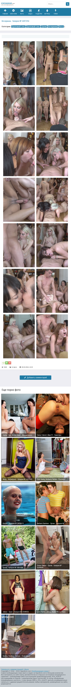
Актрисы (47, 12)
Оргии (43, 26)
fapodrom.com (8, 4)
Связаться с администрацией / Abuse (15, 669)
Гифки (56, 12)
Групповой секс (18, 26)
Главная (5, 12)
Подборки (39, 12)
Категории (14, 12)
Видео (30, 12)
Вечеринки (52, 26)
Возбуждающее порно (40, 671)
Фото (22, 12)
